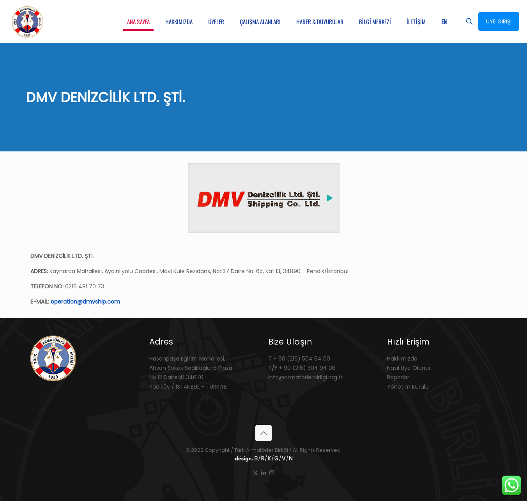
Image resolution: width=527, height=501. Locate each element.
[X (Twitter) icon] (255, 473)
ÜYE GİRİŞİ (498, 21)
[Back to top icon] (263, 433)
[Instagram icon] (272, 473)
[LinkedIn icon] (264, 473)
